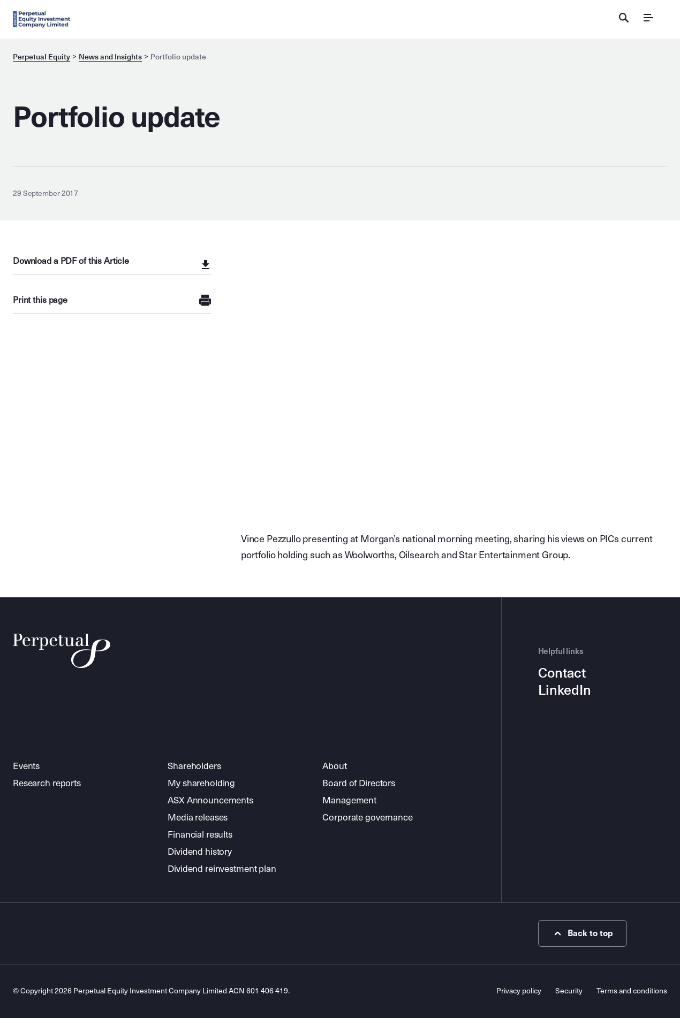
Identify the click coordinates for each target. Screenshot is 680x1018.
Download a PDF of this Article (71, 261)
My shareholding (201, 783)
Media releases (198, 817)
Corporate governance (367, 817)
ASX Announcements (210, 800)
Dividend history (200, 851)
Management (349, 800)
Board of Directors (358, 783)
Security (569, 991)
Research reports (47, 783)
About (334, 766)
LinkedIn (564, 690)
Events (26, 766)
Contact (562, 673)
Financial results (200, 834)
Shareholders (194, 766)
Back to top (582, 933)
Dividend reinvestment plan (222, 869)
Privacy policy (518, 991)
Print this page (40, 300)
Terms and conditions (631, 991)
